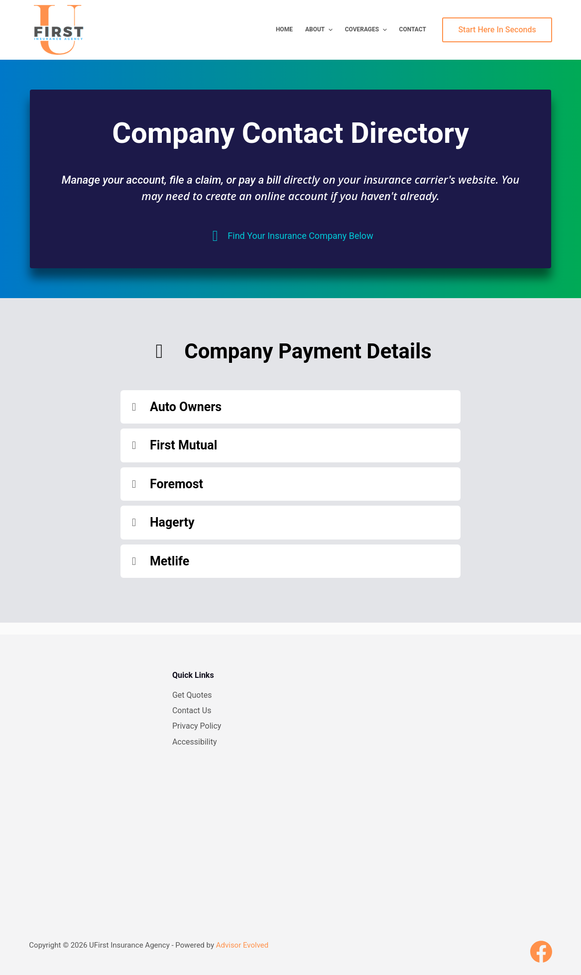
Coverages (367, 29)
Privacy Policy (197, 726)
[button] (290, 407)
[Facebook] (541, 952)
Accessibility (194, 742)
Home (284, 29)
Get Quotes (192, 695)
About (320, 29)
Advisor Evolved (242, 945)
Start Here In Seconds (497, 29)
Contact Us (192, 710)
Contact (412, 29)
